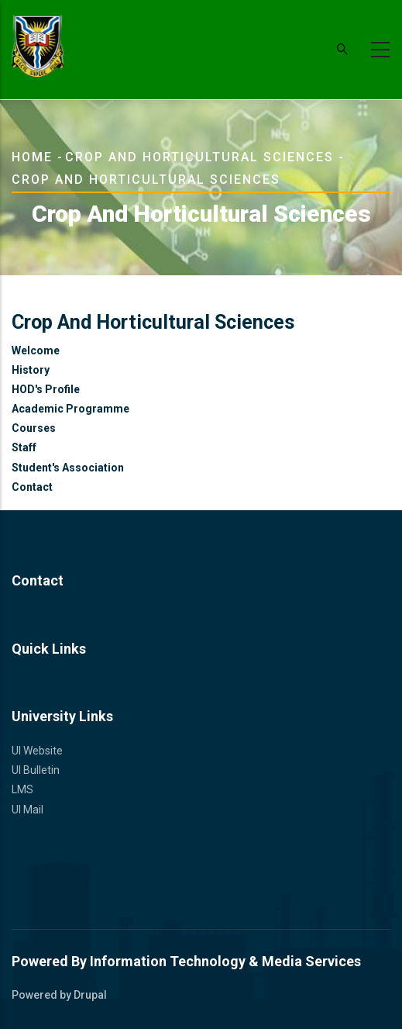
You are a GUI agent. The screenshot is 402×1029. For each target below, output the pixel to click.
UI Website (37, 750)
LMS (22, 789)
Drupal (90, 995)
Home (32, 157)
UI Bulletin (36, 770)
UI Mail (27, 809)
